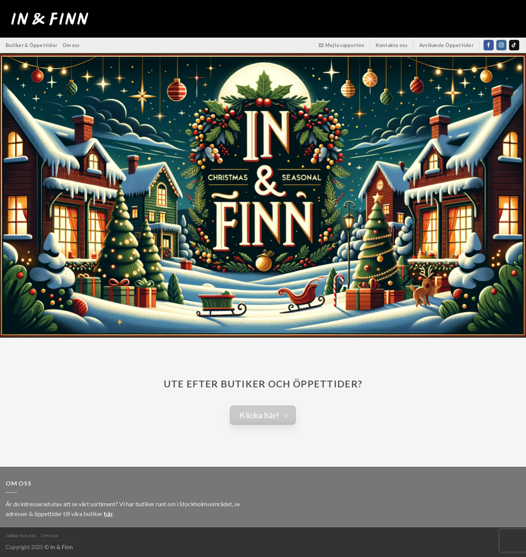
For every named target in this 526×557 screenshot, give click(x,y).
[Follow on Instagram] (501, 45)
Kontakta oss (392, 45)
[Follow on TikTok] (514, 45)
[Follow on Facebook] (489, 45)
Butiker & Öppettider (31, 45)
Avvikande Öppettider (446, 45)
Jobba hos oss (21, 535)
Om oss (71, 45)
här (108, 513)
